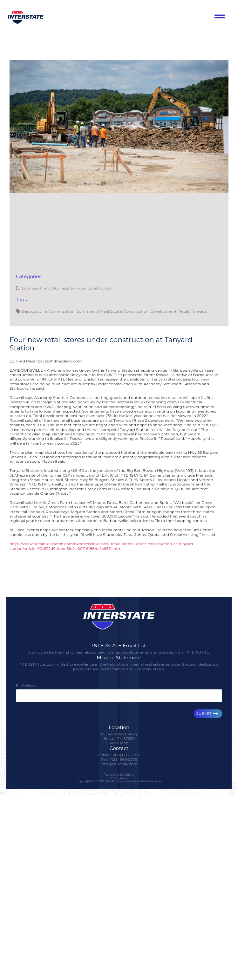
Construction (99, 288)
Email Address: (26, 685)
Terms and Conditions (119, 774)
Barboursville (34, 311)
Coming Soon (62, 311)
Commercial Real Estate (99, 311)
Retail (183, 311)
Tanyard (198, 311)
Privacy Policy (119, 777)
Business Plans (36, 288)
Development (163, 311)
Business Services (69, 288)
